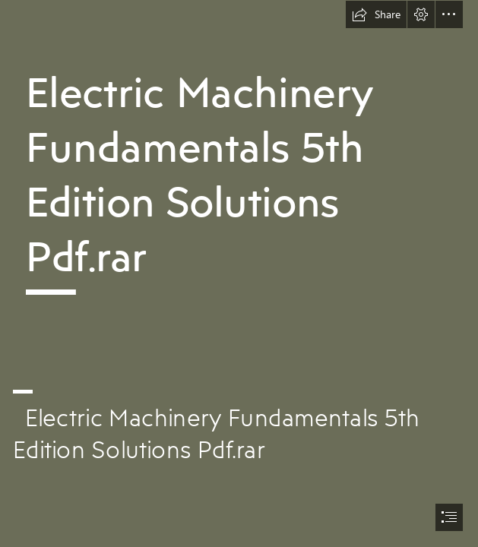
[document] (239, 273)
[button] (376, 14)
